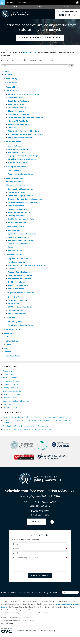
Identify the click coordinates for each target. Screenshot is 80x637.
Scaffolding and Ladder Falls (21, 219)
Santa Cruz (73, 604)
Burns (10, 247)
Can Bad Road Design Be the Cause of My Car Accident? (26, 426)
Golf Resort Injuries (16, 282)
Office (66, 6)
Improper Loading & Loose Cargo (23, 156)
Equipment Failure (16, 153)
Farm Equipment (15, 310)
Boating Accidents (14, 182)
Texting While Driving (18, 149)
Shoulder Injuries (15, 250)
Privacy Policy (31, 631)
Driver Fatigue (14, 146)
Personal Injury (12, 87)
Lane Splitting (14, 171)
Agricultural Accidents (18, 222)
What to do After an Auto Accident (23, 94)
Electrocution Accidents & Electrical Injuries (28, 265)
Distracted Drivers (16, 98)
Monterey (58, 604)
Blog (6, 348)
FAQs (8, 344)
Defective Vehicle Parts (18, 300)
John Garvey (11, 79)
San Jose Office (13, 356)
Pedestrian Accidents (17, 108)
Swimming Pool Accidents (20, 275)
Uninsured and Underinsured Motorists (25, 118)
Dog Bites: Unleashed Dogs (20, 325)
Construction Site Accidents (20, 189)
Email (40, 6)
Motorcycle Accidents (16, 167)
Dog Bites (10, 318)
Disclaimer (43, 631)
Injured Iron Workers (17, 209)
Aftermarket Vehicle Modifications (23, 131)
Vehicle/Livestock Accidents (21, 138)
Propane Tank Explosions (19, 272)
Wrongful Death (13, 329)
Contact (7, 352)
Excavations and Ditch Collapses (22, 202)
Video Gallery (12, 341)
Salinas (66, 604)
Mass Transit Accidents (18, 114)
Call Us (13, 6)
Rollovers (12, 128)
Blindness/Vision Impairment (21, 241)
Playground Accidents (18, 285)
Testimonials (9, 333)
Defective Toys (15, 297)
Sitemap (52, 631)
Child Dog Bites (15, 322)
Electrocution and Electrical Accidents (25, 199)
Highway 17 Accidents (18, 121)
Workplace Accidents (15, 185)
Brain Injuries (14, 231)
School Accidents (16, 289)
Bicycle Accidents (16, 111)
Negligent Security (16, 262)
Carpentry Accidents (17, 192)
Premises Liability (14, 255)
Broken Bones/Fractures (19, 244)
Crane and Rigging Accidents (21, 196)
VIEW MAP (37, 522)
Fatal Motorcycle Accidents (20, 174)
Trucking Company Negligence (22, 159)
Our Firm (8, 75)
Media (6, 337)
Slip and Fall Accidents (18, 259)
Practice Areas (10, 83)
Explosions (13, 269)
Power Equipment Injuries (19, 212)
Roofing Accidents (16, 216)
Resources (20, 631)
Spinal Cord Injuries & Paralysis (22, 234)
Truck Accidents (13, 142)
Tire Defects (13, 304)
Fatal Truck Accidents (18, 163)
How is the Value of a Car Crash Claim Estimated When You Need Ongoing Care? (36, 417)
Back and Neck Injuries (18, 237)
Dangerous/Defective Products (20, 293)
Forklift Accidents (16, 206)
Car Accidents (12, 90)
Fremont (4, 607)
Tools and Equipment (17, 314)
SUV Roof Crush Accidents (20, 307)
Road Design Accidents (18, 124)
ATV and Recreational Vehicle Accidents (26, 134)
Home (6, 71)
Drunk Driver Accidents (18, 101)
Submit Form (40, 575)
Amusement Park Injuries (19, 279)
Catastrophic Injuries (15, 226)
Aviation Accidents (14, 178)
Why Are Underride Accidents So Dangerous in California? (27, 429)
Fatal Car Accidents (17, 104)
